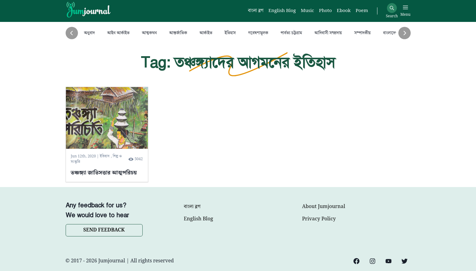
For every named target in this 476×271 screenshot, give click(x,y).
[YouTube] (388, 261)
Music (307, 11)
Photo (325, 11)
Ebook (344, 11)
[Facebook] (356, 261)
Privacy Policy (319, 219)
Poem (362, 11)
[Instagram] (372, 261)
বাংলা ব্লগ (192, 207)
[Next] (404, 33)
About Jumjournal (323, 207)
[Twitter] (404, 261)
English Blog (198, 219)
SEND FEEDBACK (103, 230)
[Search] (392, 8)
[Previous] (72, 33)
